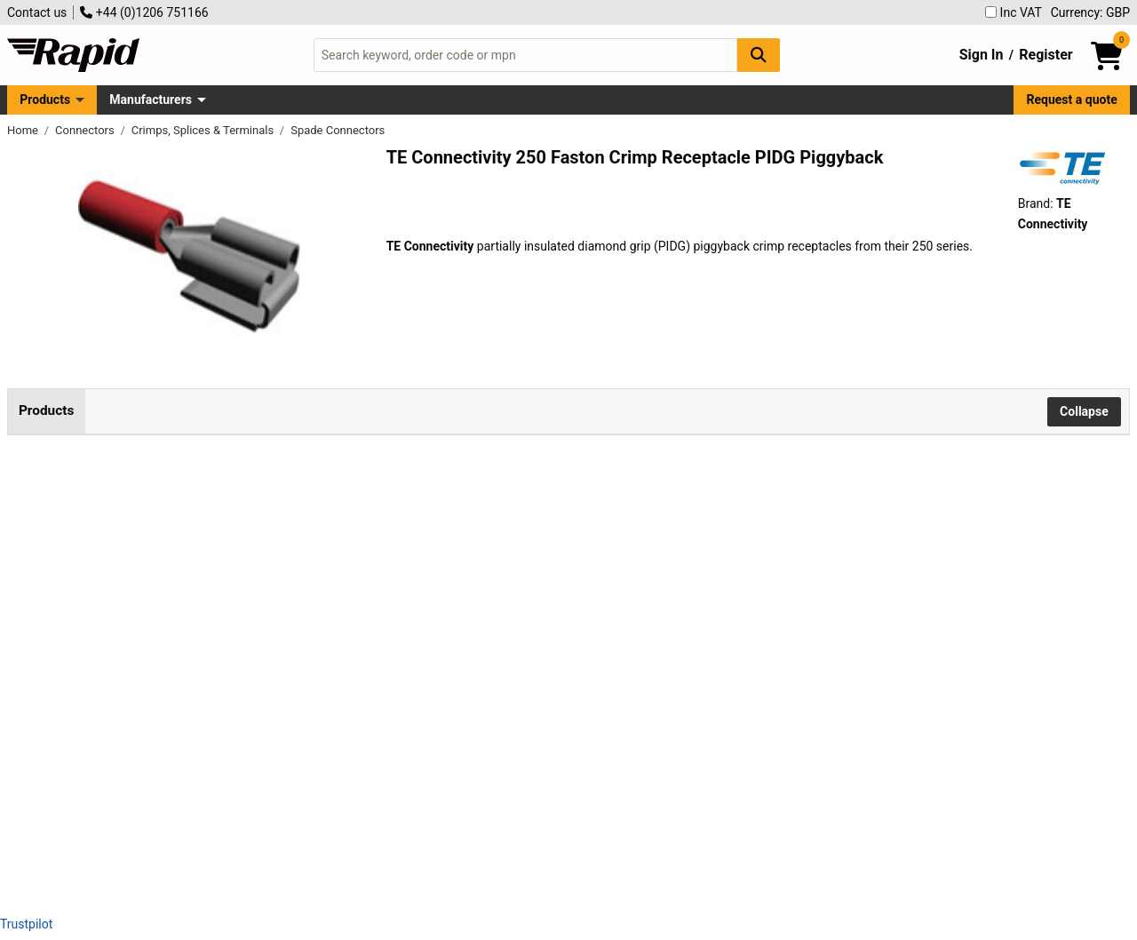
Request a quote (1072, 99)
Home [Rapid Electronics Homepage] (24, 130)
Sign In (981, 54)
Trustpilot (26, 924)
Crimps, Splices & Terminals (204, 130)
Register (1045, 54)
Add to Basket (477, 580)
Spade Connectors (337, 130)
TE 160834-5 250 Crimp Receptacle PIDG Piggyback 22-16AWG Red (225, 564)
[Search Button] (758, 54)
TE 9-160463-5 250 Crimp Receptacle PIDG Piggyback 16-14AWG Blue (225, 724)
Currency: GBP (1090, 12)
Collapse (1084, 411)
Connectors (86, 130)
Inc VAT (1013, 12)
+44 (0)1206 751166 (144, 12)
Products (45, 99)
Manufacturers (150, 99)
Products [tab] (46, 410)
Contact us (37, 12)
